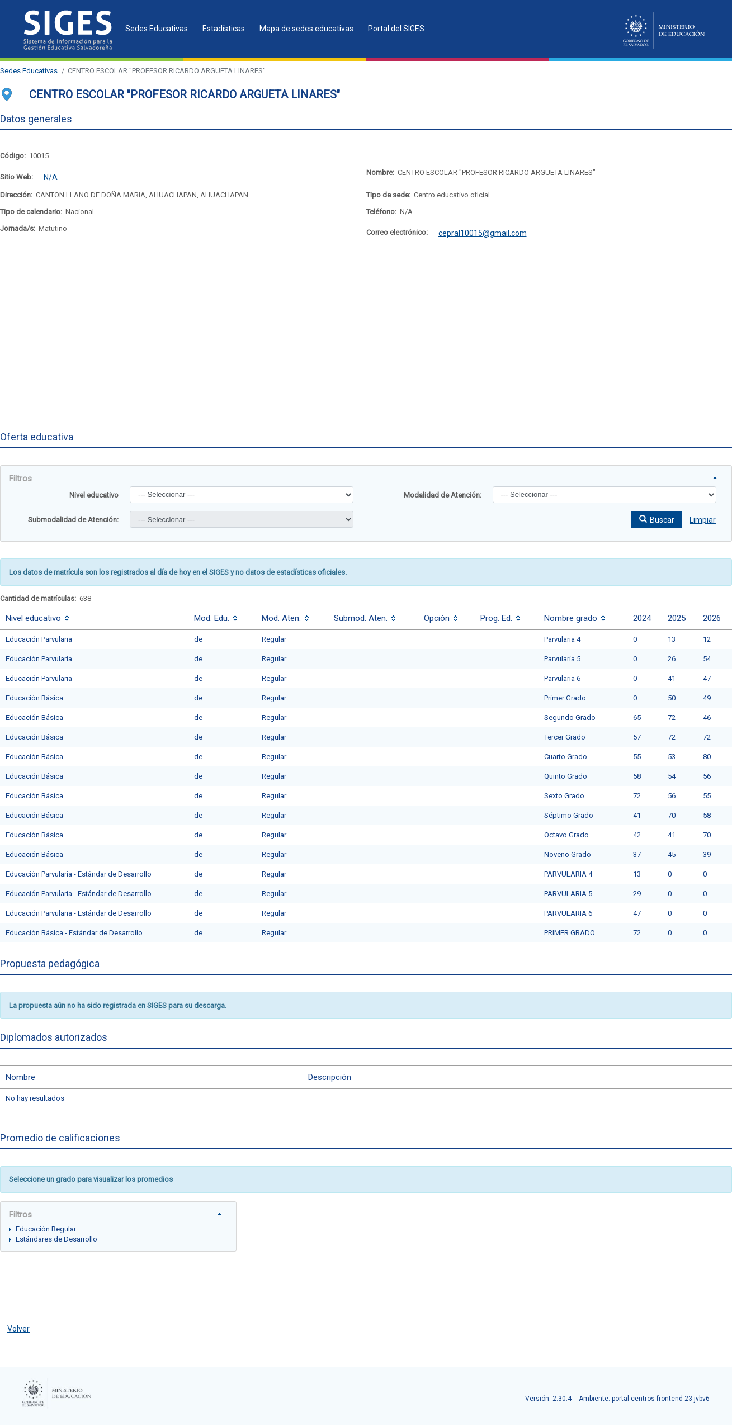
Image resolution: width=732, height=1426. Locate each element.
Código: (13, 155)
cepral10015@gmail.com (482, 233)
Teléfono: (381, 211)
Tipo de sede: (388, 195)
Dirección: (16, 195)
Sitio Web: (16, 177)
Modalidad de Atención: (442, 495)
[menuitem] (153, 28)
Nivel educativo (94, 495)
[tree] (118, 1233)
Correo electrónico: (397, 232)
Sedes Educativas (29, 71)
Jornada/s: (17, 228)
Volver (18, 1328)
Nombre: (380, 172)
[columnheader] (94, 618)
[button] (656, 519)
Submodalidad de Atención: (73, 519)
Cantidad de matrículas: (38, 598)
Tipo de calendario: (31, 211)
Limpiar (703, 519)
